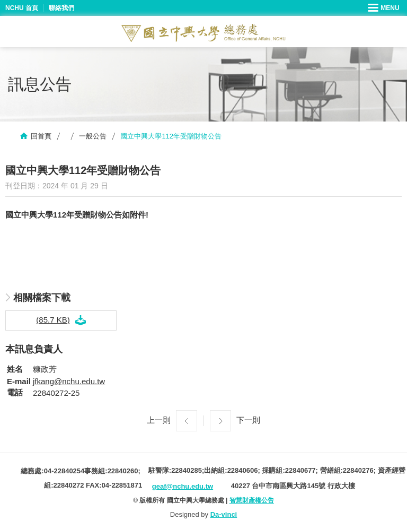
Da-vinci (223, 514)
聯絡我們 (61, 8)
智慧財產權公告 (251, 500)
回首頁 (41, 136)
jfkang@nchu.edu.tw (69, 381)
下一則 (248, 419)
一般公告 (93, 136)
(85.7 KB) (52, 319)
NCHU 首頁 (21, 8)
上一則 (159, 419)
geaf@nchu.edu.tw (182, 486)
